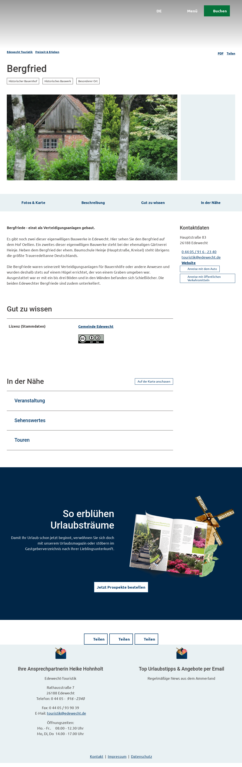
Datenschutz (141, 760)
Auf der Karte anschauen (154, 385)
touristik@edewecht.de (66, 717)
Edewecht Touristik (20, 52)
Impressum (117, 760)
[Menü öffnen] (188, 12)
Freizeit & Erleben (47, 52)
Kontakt (96, 760)
